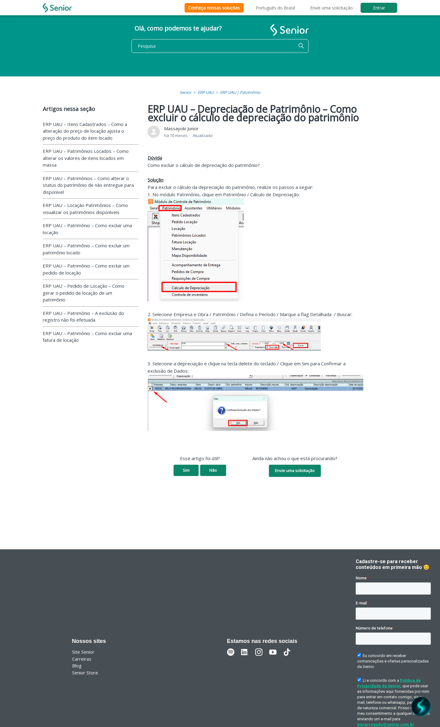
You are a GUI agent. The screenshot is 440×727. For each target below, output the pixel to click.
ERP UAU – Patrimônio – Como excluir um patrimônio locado (86, 249)
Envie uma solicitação (331, 8)
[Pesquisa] (220, 46)
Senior (185, 92)
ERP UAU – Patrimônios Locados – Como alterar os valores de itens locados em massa (86, 158)
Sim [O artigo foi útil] (186, 470)
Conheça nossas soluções (214, 8)
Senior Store (85, 673)
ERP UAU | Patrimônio (240, 92)
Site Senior (83, 652)
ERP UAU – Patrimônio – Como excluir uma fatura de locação (87, 336)
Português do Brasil (275, 8)
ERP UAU (206, 92)
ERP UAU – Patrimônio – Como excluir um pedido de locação (86, 269)
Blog (77, 665)
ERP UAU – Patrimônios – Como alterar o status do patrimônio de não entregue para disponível (88, 185)
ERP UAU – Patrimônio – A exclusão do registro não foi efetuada (83, 316)
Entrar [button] (379, 8)
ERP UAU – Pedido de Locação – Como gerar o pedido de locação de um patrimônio (83, 293)
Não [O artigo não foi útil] (213, 470)
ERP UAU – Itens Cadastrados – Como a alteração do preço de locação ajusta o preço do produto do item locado (85, 131)
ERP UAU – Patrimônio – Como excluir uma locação (87, 228)
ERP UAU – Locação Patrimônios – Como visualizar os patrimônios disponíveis (85, 208)
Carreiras (81, 659)
